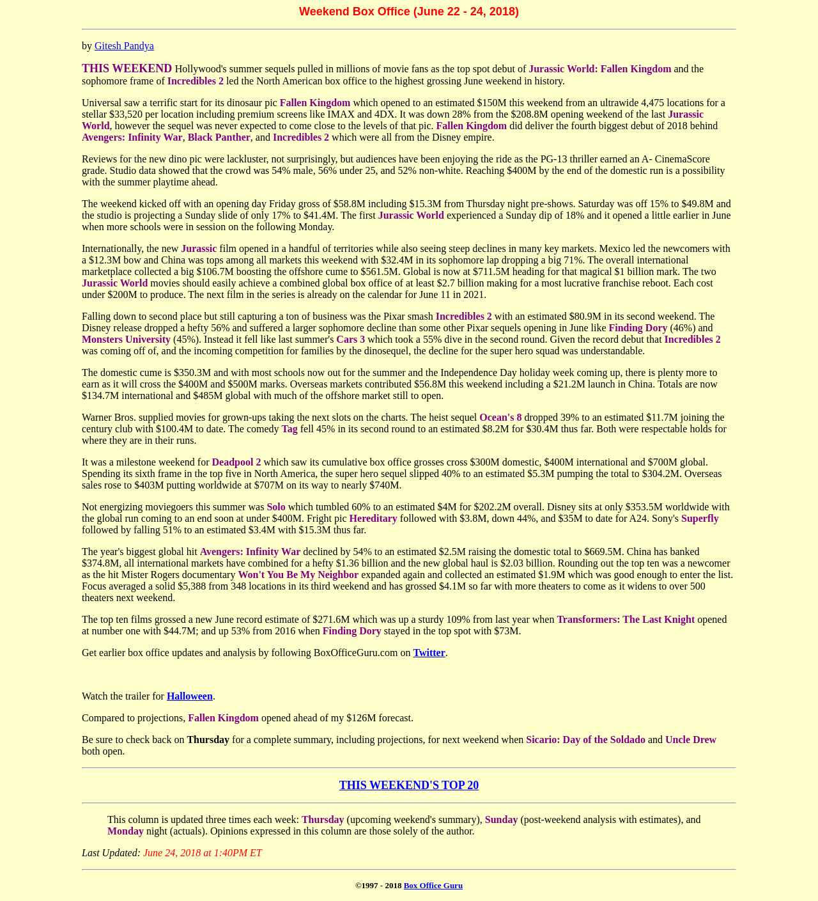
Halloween (190, 696)
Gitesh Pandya (124, 45)
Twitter (429, 652)
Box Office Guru (433, 885)
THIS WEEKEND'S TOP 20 (409, 785)
